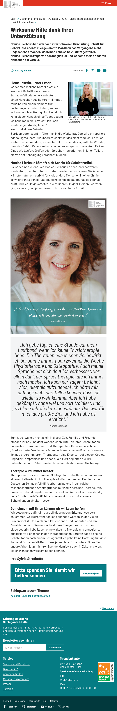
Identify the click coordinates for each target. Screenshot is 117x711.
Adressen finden (13, 674)
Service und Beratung (16, 664)
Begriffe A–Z (10, 669)
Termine (8, 688)
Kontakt (7, 700)
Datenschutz (34, 700)
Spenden (27, 595)
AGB (45, 700)
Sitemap (54, 700)
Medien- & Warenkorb (16, 679)
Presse (7, 683)
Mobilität (15, 595)
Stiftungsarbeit (42, 595)
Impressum (19, 700)
